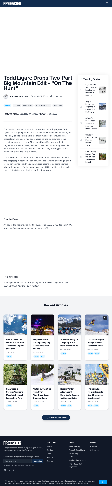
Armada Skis (27, 105)
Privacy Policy (74, 446)
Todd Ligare (57, 105)
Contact (93, 446)
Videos (7, 105)
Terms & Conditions (77, 450)
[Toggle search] (101, 3)
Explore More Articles (56, 417)
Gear (49, 454)
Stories (50, 450)
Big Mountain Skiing (43, 105)
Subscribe (38, 461)
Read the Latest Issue (77, 460)
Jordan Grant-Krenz (18, 96)
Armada (17, 105)
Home (49, 446)
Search (50, 461)
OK (103, 482)
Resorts (50, 457)
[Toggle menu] (107, 3)
